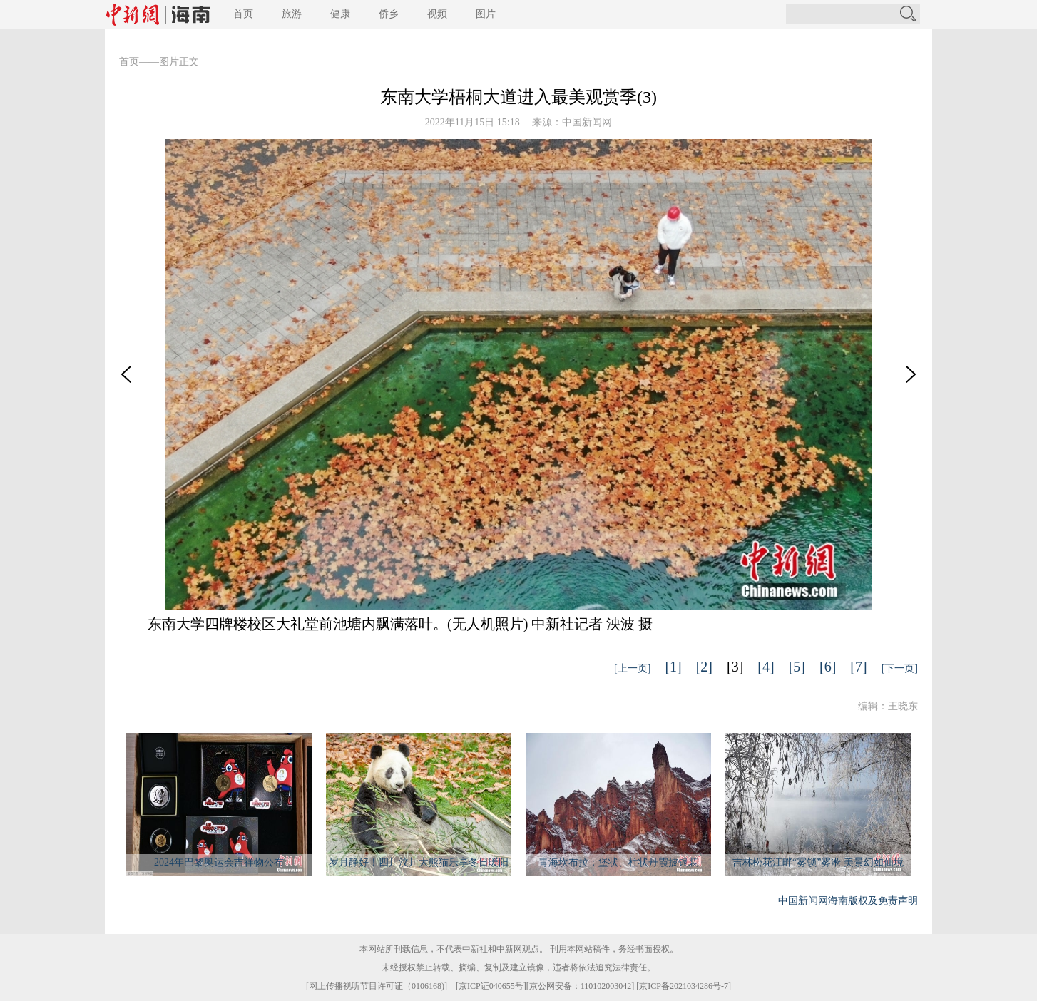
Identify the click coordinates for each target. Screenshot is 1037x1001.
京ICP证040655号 (491, 986)
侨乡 (389, 14)
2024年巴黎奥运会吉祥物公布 (219, 862)
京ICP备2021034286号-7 (683, 986)
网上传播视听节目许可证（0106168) (376, 986)
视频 (437, 14)
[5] (797, 666)
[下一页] (900, 668)
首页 (243, 14)
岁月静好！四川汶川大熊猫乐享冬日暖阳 (419, 862)
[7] (858, 666)
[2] (704, 666)
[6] (827, 666)
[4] (765, 666)
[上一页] (632, 668)
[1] (673, 666)
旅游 (292, 14)
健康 (340, 14)
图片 (486, 14)
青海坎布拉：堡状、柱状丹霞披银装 (618, 862)
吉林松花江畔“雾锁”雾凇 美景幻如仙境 (818, 862)
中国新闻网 (587, 122)
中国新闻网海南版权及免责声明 (848, 900)
